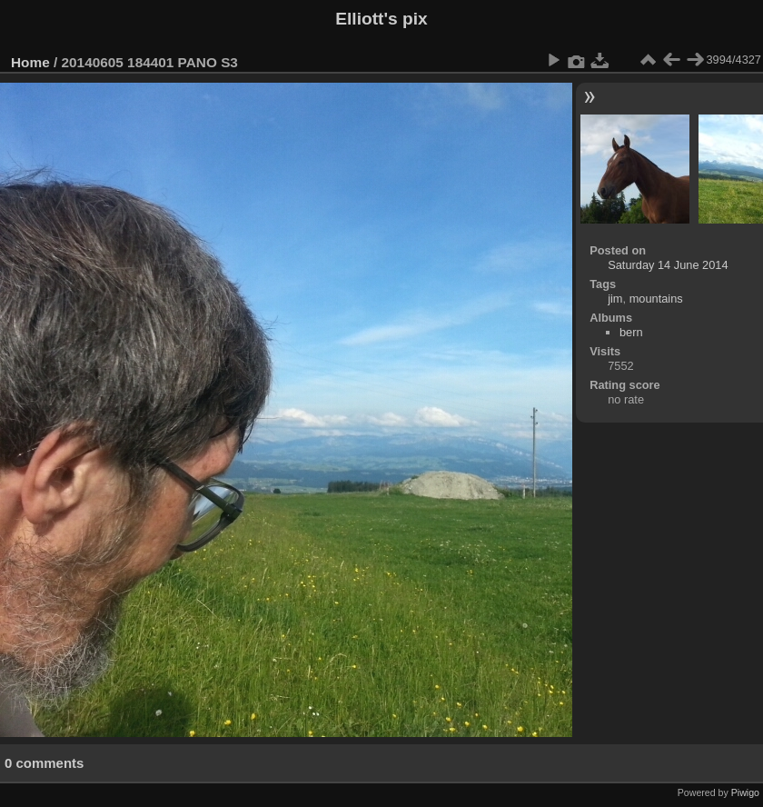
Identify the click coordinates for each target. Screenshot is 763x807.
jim (615, 298)
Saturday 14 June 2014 (668, 265)
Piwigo (745, 792)
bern (631, 332)
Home (30, 62)
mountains (656, 298)
